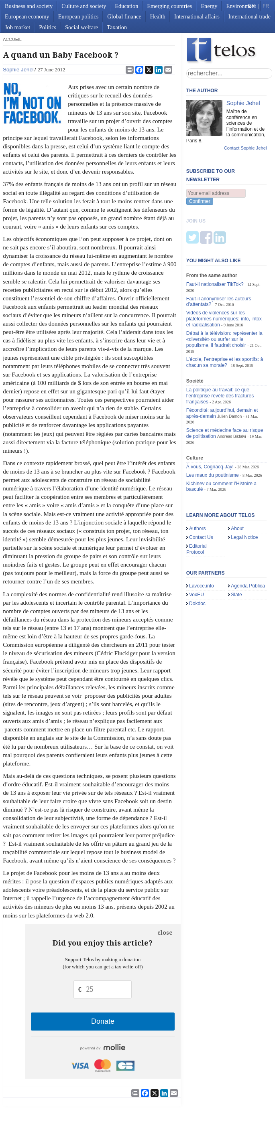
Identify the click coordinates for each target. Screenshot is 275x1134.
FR (266, 6)
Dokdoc (197, 564)
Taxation (117, 27)
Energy (209, 6)
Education (126, 6)
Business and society (29, 6)
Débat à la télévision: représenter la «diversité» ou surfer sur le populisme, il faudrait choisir (224, 299)
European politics (78, 16)
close (165, 932)
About (237, 489)
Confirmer (199, 201)
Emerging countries (169, 6)
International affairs (197, 16)
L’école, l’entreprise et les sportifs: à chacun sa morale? (224, 322)
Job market (17, 27)
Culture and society (83, 6)
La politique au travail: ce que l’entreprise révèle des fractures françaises (220, 356)
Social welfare (81, 27)
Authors (197, 489)
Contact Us (201, 497)
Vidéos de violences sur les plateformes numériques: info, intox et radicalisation (224, 279)
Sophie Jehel (18, 70)
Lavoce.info (201, 546)
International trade (249, 16)
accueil (12, 39)
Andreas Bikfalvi (231, 397)
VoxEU (196, 555)
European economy (27, 16)
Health (157, 16)
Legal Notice (244, 497)
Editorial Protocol (196, 509)
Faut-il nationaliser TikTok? (215, 244)
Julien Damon (229, 376)
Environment (241, 6)
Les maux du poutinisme (212, 435)
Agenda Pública (248, 546)
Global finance (124, 16)
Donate (102, 1021)
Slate (236, 555)
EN (251, 6)
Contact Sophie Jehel (245, 148)
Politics (47, 27)
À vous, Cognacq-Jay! (210, 427)
